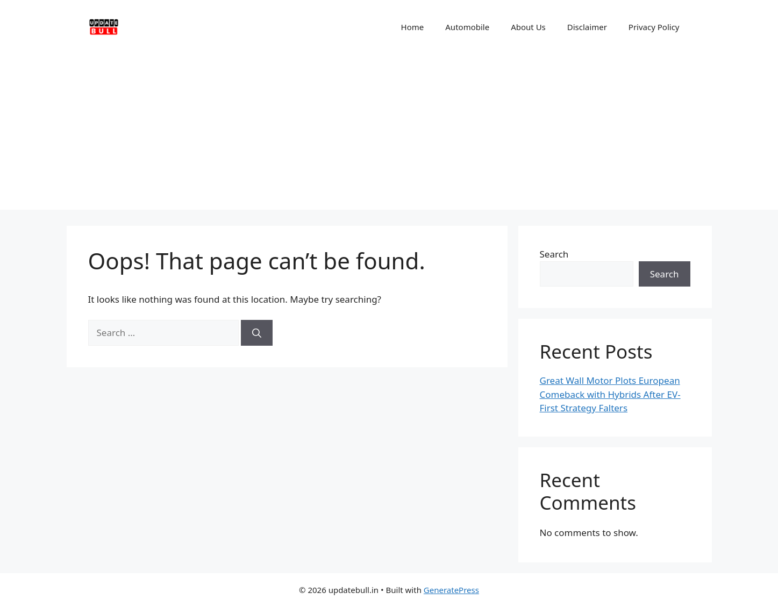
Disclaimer (587, 27)
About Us (528, 27)
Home (412, 27)
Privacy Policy (654, 27)
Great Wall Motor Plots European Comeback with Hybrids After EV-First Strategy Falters (610, 394)
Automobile (467, 27)
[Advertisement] (389, 134)
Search (554, 254)
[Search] (257, 333)
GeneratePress (451, 589)
